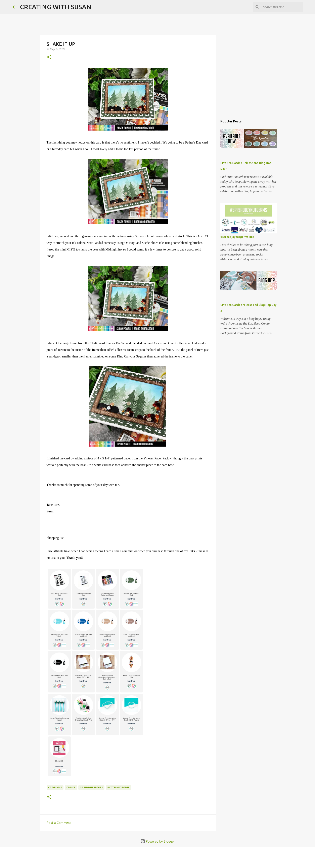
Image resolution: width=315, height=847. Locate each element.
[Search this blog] (282, 7)
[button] (49, 57)
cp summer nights (91, 787)
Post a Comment (59, 823)
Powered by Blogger (157, 841)
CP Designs (55, 787)
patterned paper (118, 787)
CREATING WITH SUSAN (55, 6)
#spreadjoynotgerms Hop (237, 236)
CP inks (70, 787)
